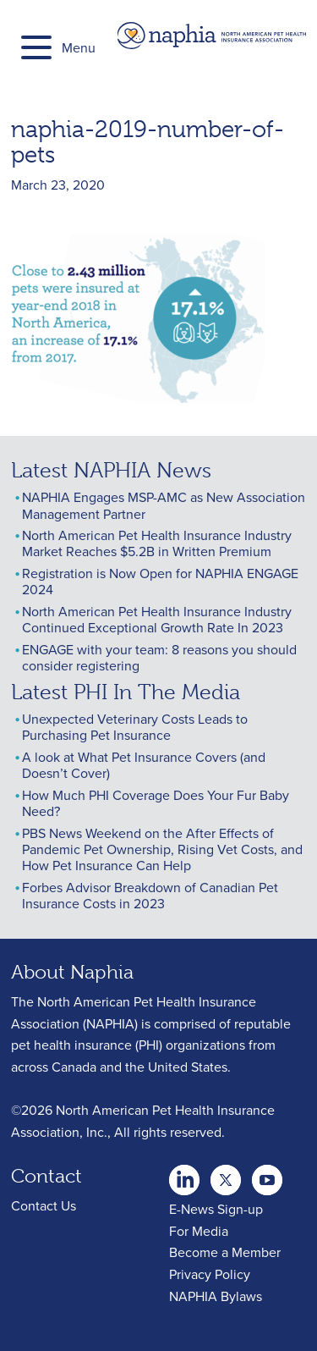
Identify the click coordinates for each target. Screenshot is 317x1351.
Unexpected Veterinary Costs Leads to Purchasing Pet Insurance (135, 726)
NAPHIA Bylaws (215, 1296)
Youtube (225, 1175)
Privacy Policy (209, 1274)
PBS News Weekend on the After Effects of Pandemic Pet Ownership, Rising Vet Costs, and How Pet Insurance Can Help (162, 849)
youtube (267, 1175)
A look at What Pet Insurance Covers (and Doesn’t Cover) (143, 764)
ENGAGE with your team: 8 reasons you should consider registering (159, 657)
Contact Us (43, 1205)
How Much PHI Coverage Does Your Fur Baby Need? (155, 803)
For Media (198, 1230)
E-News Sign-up (216, 1208)
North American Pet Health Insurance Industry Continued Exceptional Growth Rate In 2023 (157, 619)
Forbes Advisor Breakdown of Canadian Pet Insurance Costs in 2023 (150, 895)
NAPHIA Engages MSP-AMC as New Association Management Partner (163, 505)
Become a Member (225, 1252)
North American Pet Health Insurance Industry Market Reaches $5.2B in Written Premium (157, 543)
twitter (184, 1175)
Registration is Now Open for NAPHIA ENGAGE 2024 (160, 581)
